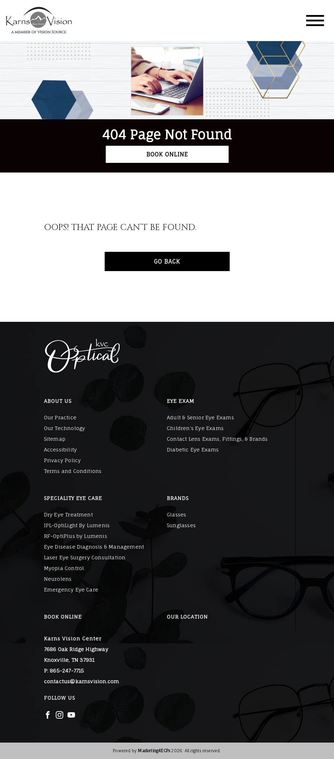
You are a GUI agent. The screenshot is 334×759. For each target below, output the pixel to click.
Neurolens (58, 579)
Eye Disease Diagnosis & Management (94, 547)
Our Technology (64, 428)
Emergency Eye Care (71, 589)
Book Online (167, 154)
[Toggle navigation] (315, 20)
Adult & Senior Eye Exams (200, 417)
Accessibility (60, 449)
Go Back (167, 261)
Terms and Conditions (73, 471)
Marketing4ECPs (154, 750)
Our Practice (60, 417)
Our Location (187, 617)
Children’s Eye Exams (195, 428)
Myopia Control (64, 568)
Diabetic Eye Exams (193, 449)
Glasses (176, 514)
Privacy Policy (62, 460)
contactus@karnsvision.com (81, 681)
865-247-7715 (67, 671)
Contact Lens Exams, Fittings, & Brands (217, 439)
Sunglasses (181, 525)
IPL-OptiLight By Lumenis (77, 525)
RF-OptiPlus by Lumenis (75, 536)
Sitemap (54, 439)
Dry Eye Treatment (68, 514)
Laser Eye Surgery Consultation (85, 557)
